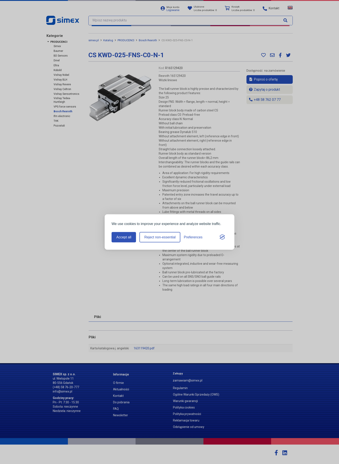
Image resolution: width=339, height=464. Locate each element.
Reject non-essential (160, 237)
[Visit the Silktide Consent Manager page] (222, 237)
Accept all (123, 237)
